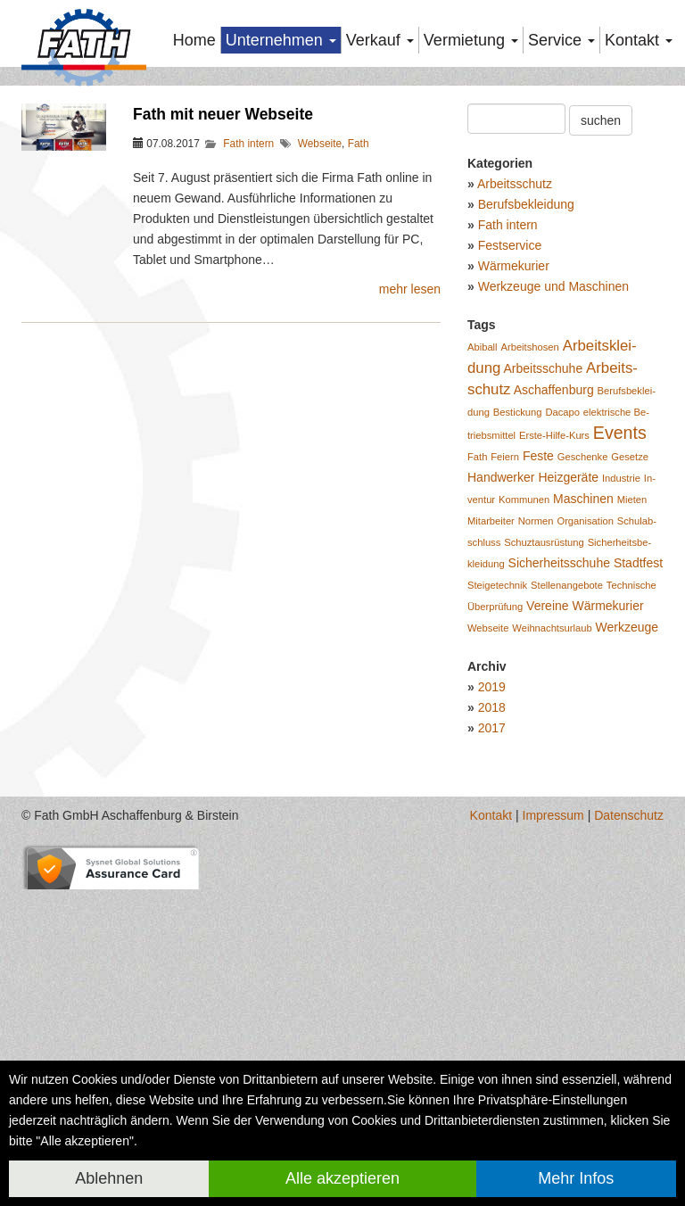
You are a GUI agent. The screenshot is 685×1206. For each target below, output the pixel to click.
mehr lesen (410, 498)
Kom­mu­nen (524, 708)
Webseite (320, 352)
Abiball (482, 555)
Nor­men (536, 729)
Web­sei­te (487, 836)
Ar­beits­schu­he (542, 577)
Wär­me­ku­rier (607, 814)
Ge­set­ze (629, 665)
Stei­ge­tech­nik (497, 794)
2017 (492, 936)
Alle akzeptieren (342, 1178)
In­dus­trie (621, 686)
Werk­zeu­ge (627, 836)
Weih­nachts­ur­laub (551, 836)
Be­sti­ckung (517, 620)
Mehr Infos (576, 1178)
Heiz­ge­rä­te (568, 686)
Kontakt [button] (639, 40)
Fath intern (248, 352)
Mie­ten (632, 708)
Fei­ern (505, 665)
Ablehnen (109, 1178)
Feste (538, 664)
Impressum (553, 1024)
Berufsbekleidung (526, 413)
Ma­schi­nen (583, 707)
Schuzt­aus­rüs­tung (544, 751)
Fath (358, 352)
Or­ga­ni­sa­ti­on (585, 729)
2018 (492, 916)
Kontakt (491, 1024)
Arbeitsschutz (514, 392)
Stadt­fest (638, 771)
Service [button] (561, 40)
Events (620, 641)
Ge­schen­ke (582, 665)
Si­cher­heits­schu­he (559, 771)
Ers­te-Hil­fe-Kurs (554, 644)
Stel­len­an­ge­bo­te (567, 794)
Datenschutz (629, 1024)
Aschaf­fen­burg (554, 598)
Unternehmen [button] (281, 40)
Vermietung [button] (471, 40)
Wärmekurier (513, 474)
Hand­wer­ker (500, 686)
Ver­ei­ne (547, 814)
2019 (492, 895)
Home (194, 40)
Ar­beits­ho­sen (529, 555)
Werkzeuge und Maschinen (553, 495)
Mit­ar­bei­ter (491, 729)
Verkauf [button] (380, 40)
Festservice (510, 454)
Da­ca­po (562, 620)
